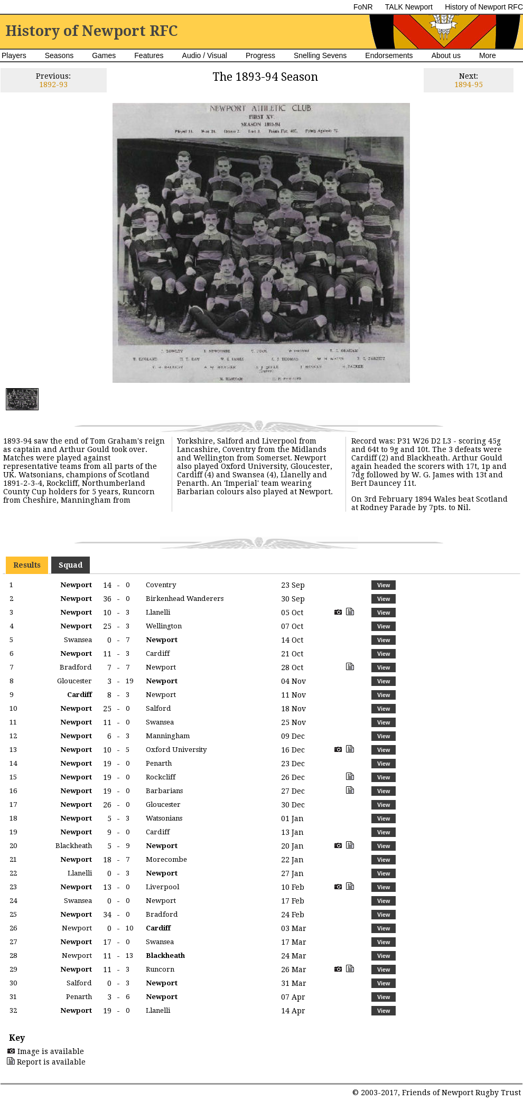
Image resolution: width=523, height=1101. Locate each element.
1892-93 (53, 84)
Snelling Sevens (320, 55)
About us (446, 55)
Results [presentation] (27, 565)
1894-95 (468, 84)
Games (104, 55)
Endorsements (389, 55)
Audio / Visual (204, 55)
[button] (383, 585)
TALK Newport (409, 7)
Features (148, 55)
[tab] (27, 565)
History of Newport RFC (484, 7)
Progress (260, 55)
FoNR (363, 7)
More (487, 55)
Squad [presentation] (70, 565)
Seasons (59, 55)
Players (14, 55)
